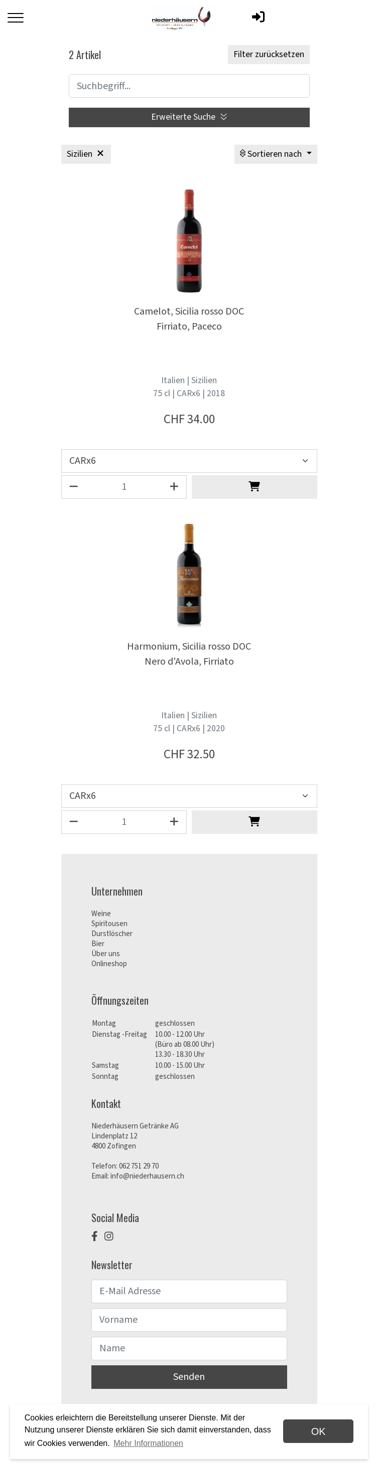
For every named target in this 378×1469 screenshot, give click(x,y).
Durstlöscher (112, 934)
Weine (101, 914)
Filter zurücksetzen (268, 54)
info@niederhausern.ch (147, 1176)
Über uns (105, 954)
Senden (189, 1377)
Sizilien (86, 154)
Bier (97, 944)
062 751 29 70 (139, 1166)
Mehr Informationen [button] (148, 1443)
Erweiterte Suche (189, 117)
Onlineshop (109, 964)
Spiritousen (109, 924)
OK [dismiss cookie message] (318, 1431)
